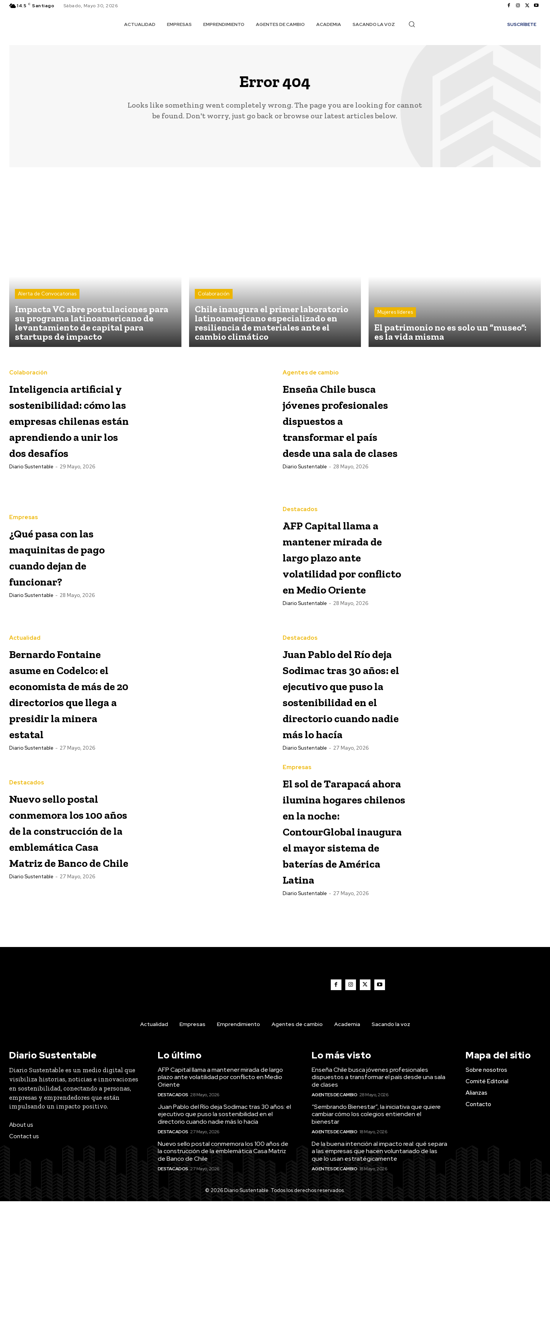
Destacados (300, 533)
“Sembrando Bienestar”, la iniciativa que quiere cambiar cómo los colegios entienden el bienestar (376, 1252)
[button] (411, 24)
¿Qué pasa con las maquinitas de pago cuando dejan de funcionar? (70, 595)
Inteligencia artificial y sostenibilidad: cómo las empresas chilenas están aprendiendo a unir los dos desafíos (61, 441)
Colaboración (214, 299)
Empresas (23, 548)
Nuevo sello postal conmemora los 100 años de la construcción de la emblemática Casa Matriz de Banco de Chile (66, 928)
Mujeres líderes (395, 317)
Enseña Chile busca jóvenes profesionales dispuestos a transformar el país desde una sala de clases (334, 425)
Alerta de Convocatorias (47, 299)
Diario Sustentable (31, 521)
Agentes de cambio (311, 363)
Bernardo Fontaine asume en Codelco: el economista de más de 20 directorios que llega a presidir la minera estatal (69, 758)
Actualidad (24, 687)
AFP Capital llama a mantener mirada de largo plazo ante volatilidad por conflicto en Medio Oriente (338, 604)
